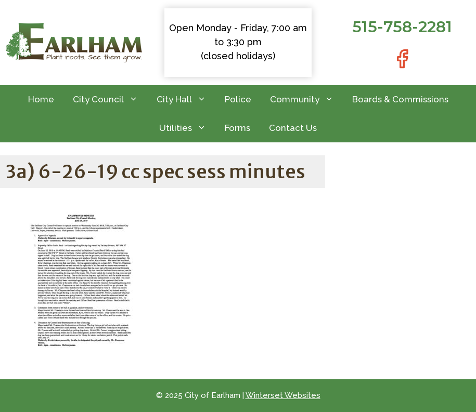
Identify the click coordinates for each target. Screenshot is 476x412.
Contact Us (293, 128)
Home (41, 99)
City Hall (186, 99)
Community (306, 99)
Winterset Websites (283, 395)
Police (238, 99)
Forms (237, 128)
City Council (110, 99)
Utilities (187, 128)
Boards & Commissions (400, 99)
